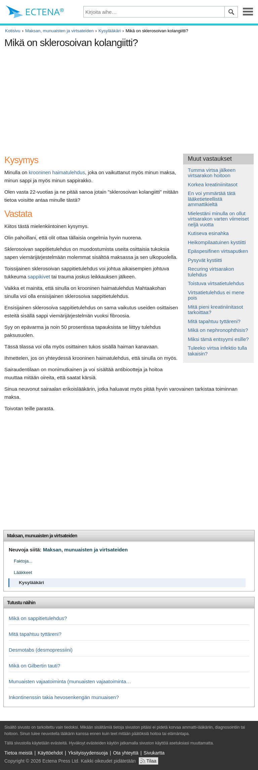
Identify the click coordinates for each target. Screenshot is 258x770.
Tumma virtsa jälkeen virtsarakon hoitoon (211, 173)
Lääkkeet (23, 572)
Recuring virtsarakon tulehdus (211, 271)
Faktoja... (23, 561)
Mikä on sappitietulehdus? (38, 618)
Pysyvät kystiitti (205, 260)
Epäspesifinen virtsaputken (218, 251)
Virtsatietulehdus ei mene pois (216, 295)
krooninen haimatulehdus (57, 172)
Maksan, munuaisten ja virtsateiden (59, 30)
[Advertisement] (127, 98)
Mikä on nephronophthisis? (218, 330)
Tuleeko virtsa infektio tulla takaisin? (217, 350)
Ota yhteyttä (125, 753)
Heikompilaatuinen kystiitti (217, 242)
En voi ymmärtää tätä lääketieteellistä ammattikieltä (211, 198)
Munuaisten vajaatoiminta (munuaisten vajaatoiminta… (70, 681)
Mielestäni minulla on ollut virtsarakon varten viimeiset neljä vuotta (218, 218)
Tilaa (151, 761)
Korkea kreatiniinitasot (213, 184)
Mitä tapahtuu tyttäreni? (214, 321)
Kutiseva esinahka (208, 233)
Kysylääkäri (109, 30)
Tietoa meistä (18, 753)
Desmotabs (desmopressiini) (41, 650)
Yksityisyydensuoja (88, 753)
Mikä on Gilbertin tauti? (34, 665)
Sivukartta (154, 753)
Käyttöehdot (50, 753)
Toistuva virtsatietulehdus (216, 283)
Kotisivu (12, 30)
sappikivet (39, 276)
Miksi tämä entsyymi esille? (218, 339)
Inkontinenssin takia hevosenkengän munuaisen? (64, 697)
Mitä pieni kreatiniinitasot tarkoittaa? (215, 309)
